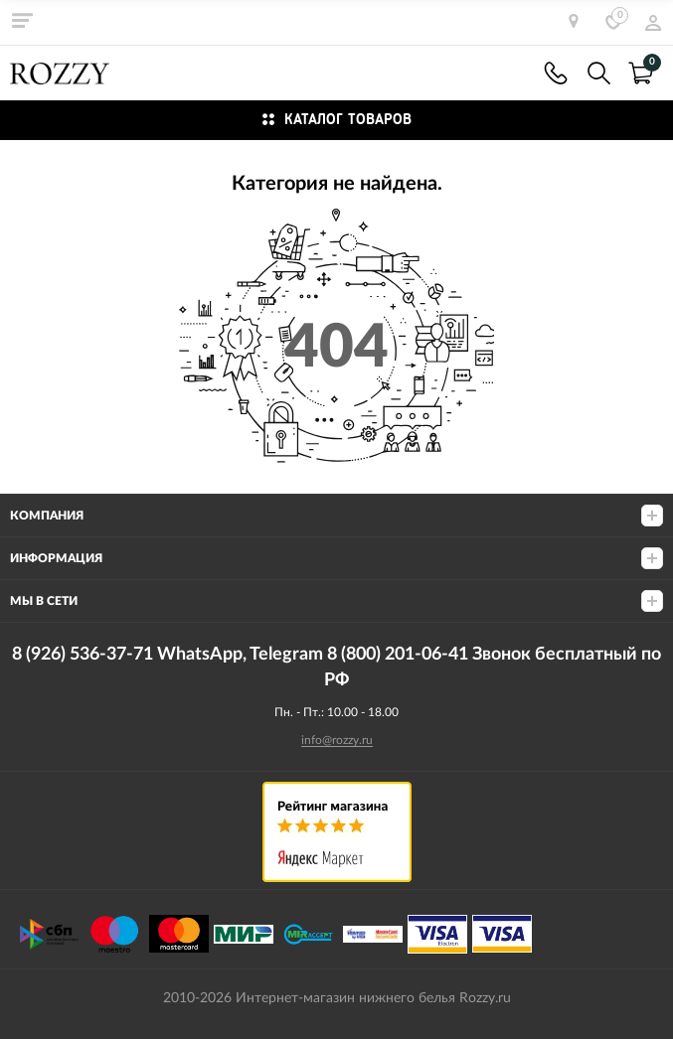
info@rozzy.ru (337, 740)
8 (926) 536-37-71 (556, 73)
